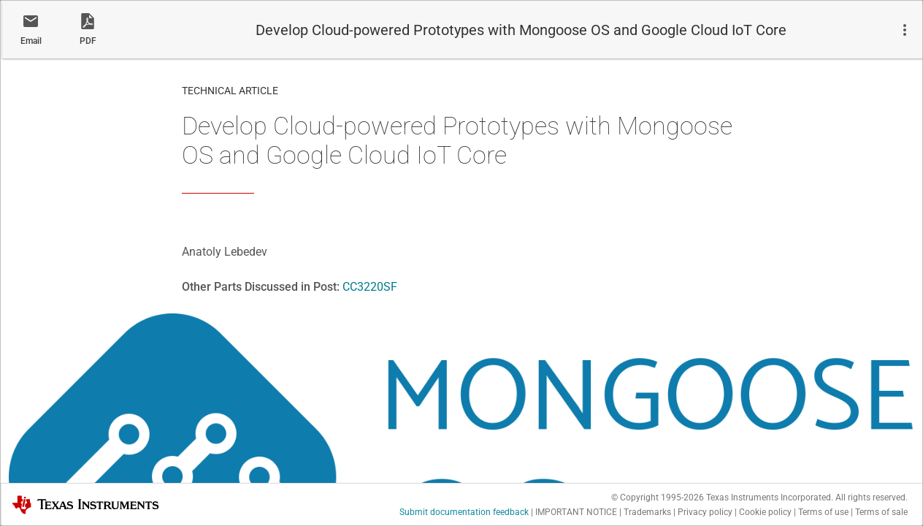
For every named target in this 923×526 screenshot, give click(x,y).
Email (31, 41)
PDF (88, 41)
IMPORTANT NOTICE (576, 512)
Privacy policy (705, 512)
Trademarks (647, 512)
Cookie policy (765, 512)
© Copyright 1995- (657, 497)
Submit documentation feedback (464, 512)
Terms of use (823, 512)
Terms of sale (881, 512)
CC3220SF (369, 287)
